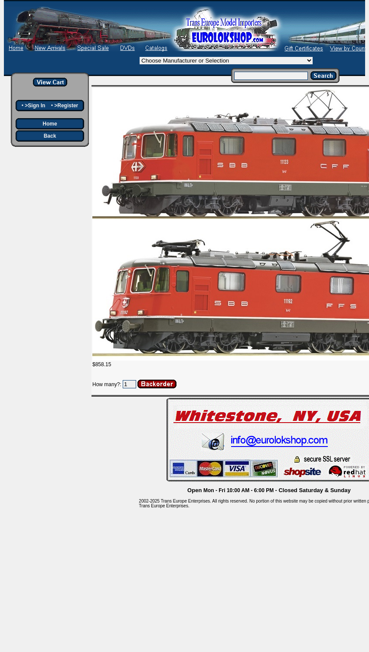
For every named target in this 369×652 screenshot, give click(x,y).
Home (49, 124)
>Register (66, 106)
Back (50, 136)
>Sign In (35, 106)
